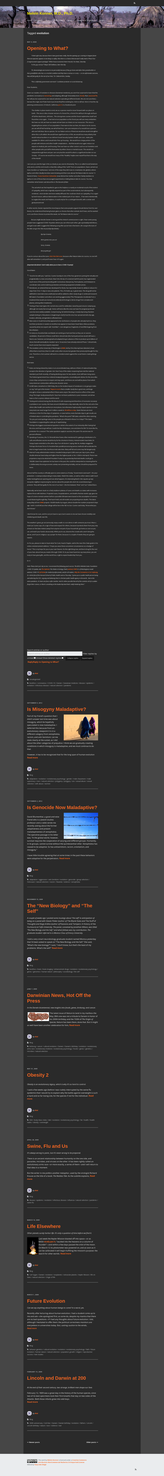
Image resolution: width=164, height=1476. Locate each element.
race (48, 1425)
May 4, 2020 (32, 42)
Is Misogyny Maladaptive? (56, 709)
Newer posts (34, 1442)
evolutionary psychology (56, 779)
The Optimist (45, 569)
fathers (82, 1423)
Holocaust (31, 882)
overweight (44, 1122)
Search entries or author (38, 650)
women (47, 784)
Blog (31, 775)
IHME (63, 348)
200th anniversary (36, 1423)
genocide (72, 879)
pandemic (67, 685)
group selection (82, 879)
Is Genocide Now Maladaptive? (62, 807)
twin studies (38, 1354)
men (38, 781)
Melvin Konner (52, 1460)
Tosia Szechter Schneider (47, 176)
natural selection (56, 685)
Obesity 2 (38, 1075)
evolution (30, 685)
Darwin (59, 683)
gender (69, 779)
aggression (43, 879)
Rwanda (59, 882)
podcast (70, 569)
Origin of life (50, 1277)
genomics (36, 972)
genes (29, 972)
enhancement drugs (61, 969)
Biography (38, 20)
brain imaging (48, 969)
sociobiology (68, 972)
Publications (58, 20)
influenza (71, 1200)
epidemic (89, 683)
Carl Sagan (33, 1275)
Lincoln (89, 1423)
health (86, 1120)
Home (29, 20)
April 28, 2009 (33, 1140)
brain (39, 969)
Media (70, 20)
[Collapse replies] (73, 658)
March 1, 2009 (33, 1295)
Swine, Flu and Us (47, 1146)
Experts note (56, 389)
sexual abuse (81, 781)
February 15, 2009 (34, 1372)
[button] (38, 658)
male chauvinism (79, 779)
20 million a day (70, 410)
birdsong (32, 1046)
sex (73, 781)
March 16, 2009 (33, 1220)
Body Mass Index (40, 1120)
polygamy (58, 781)
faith (87, 1349)
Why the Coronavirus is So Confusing (86, 572)
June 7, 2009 (32, 989)
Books (48, 20)
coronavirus (42, 683)
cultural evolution (50, 1046)
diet (49, 1120)
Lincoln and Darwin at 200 (56, 1378)
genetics (88, 1049)
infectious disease (42, 685)
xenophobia (75, 882)
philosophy (58, 972)
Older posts (91, 1442)
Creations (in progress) (85, 20)
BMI (31, 1120)
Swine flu (30, 1202)
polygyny (67, 781)
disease (82, 683)
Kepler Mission (83, 1275)
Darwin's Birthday (71, 1046)
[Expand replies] (87, 658)
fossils (75, 1049)
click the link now (55, 256)
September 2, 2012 (34, 801)
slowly (82, 96)
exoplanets (58, 1275)
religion (79, 1352)
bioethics (32, 683)
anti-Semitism (54, 879)
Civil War (47, 1423)
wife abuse (39, 784)
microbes (30, 1051)
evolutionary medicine (44, 1049)
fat (81, 1120)
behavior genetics (35, 1349)
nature (42, 1425)
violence (67, 882)
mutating (47, 96)
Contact (102, 20)
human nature (47, 972)
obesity (35, 1122)
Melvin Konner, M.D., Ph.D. (50, 13)
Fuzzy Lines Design (40, 1465)
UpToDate (42, 572)
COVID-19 (51, 683)
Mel (36, 673)
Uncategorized (34, 679)
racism (52, 882)
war (60, 1425)
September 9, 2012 (34, 703)
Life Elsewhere (44, 1226)
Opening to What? (47, 48)
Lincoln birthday (33, 1425)
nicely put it (50, 1241)
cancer (39, 1046)
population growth (68, 1352)
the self (77, 972)
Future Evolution (46, 1301)
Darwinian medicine (70, 683)
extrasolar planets (70, 1275)
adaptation (33, 779)
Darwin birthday (64, 1423)
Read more (32, 757)
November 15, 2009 (35, 899)
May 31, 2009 (32, 1069)
